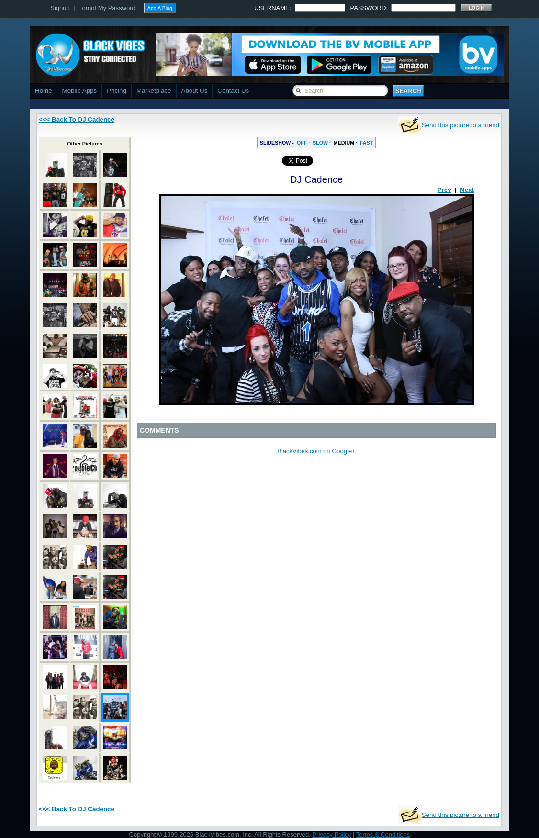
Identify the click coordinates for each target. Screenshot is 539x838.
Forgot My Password (107, 7)
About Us (194, 90)
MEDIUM (344, 142)
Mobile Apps (79, 90)
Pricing (116, 90)
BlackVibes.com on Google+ (316, 451)
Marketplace (153, 90)
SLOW (320, 142)
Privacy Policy (331, 834)
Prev (444, 189)
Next (467, 189)
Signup (59, 7)
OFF (302, 142)
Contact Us (233, 90)
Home (43, 90)
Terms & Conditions (383, 834)
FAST (366, 142)
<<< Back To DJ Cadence (76, 119)
